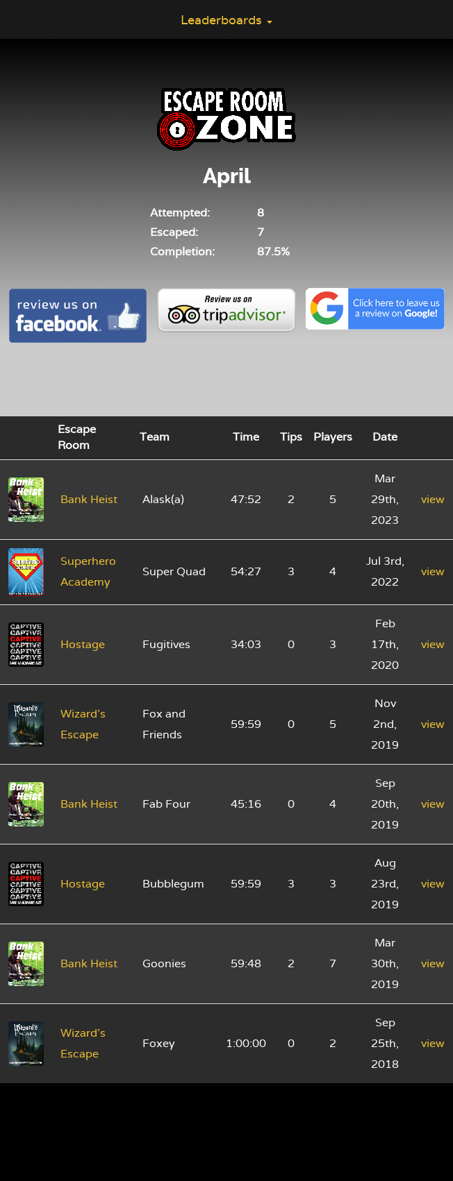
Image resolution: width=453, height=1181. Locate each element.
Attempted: (180, 212)
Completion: (182, 251)
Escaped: (174, 232)
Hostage (82, 644)
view (433, 499)
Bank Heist (88, 499)
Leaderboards (226, 20)
